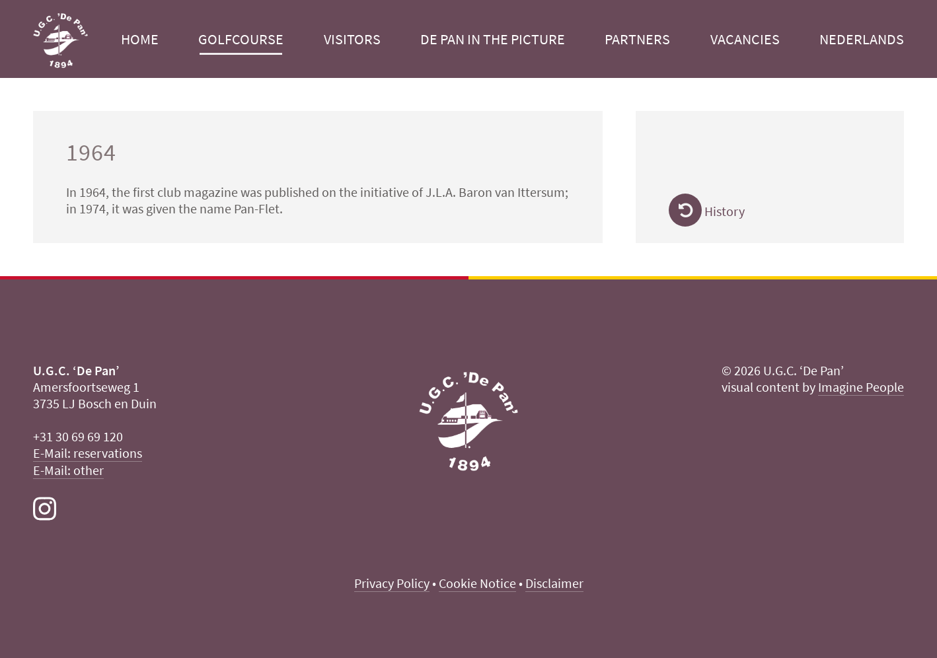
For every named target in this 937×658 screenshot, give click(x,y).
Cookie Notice (477, 583)
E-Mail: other (68, 470)
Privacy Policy (392, 583)
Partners (637, 39)
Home (140, 39)
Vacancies (745, 39)
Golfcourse (240, 39)
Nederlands (861, 39)
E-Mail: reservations (87, 453)
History (707, 211)
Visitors (352, 39)
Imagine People (861, 387)
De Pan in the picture (492, 39)
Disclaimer (554, 583)
